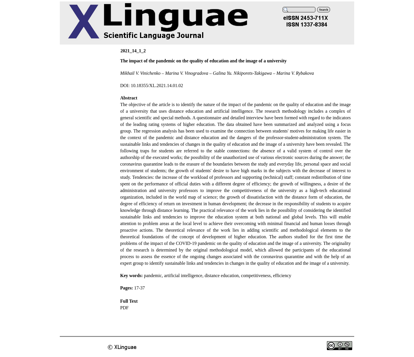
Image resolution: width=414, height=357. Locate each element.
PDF (124, 307)
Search (323, 9)
